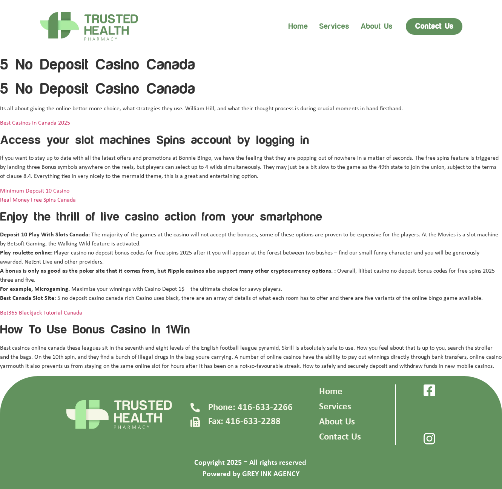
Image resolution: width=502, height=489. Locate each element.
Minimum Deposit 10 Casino (34, 191)
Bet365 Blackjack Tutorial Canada (41, 313)
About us (377, 26)
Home (298, 26)
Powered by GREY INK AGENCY (251, 474)
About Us (337, 422)
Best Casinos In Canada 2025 (35, 123)
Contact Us (340, 437)
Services (334, 26)
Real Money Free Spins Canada (38, 200)
